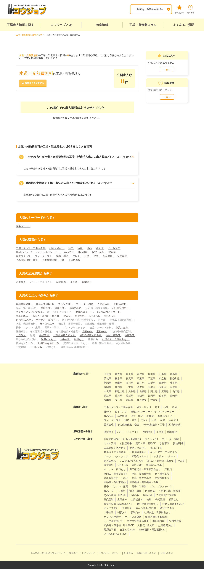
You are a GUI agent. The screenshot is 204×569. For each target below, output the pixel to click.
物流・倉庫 (122, 327)
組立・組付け (56, 248)
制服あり (79, 339)
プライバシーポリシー (109, 553)
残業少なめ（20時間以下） (118, 503)
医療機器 (150, 490)
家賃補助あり (162, 478)
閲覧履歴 (190, 9)
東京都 (162, 378)
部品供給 (83, 252)
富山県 (118, 382)
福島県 (173, 374)
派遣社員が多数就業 (156, 516)
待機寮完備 (175, 521)
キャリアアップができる (29, 311)
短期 (149, 499)
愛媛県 (129, 395)
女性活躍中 (120, 304)
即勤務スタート (84, 311)
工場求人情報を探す (20, 25)
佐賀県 (162, 395)
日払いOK (95, 315)
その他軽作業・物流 (27, 260)
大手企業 (65, 339)
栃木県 (118, 378)
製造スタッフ (23, 256)
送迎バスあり (48, 339)
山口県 (176, 391)
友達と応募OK (127, 529)
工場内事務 (74, 260)
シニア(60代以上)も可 (131, 460)
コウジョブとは (61, 25)
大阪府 (162, 387)
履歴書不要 (110, 529)
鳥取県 (132, 391)
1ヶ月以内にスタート (109, 311)
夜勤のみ (101, 331)
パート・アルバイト (128, 431)
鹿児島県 (142, 400)
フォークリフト (43, 256)
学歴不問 (46, 308)
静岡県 (107, 387)
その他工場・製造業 (169, 490)
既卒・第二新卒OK (146, 443)
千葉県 (151, 378)
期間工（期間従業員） (116, 473)
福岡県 (151, 395)
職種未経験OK (24, 304)
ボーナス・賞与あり (47, 319)
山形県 (162, 374)
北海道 (107, 374)
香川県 (118, 395)
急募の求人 (22, 315)
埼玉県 (140, 378)
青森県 (118, 374)
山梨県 (151, 382)
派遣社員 (21, 282)
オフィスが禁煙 (112, 516)
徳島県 (107, 395)
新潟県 (107, 382)
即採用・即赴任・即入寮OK (119, 525)
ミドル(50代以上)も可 (115, 534)
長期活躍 (44, 335)
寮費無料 (80, 315)
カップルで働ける (113, 521)
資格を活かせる (137, 447)
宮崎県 (129, 400)
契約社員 (61, 282)
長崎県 (173, 395)
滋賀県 (140, 387)
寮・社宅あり (47, 323)
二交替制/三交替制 (166, 495)
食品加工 (69, 252)
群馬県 (129, 378)
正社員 (74, 282)
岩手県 (129, 374)
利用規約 (128, 553)
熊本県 (107, 400)
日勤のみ (87, 331)
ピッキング (114, 248)
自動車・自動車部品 (115, 482)
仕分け (100, 248)
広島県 (165, 391)
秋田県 (151, 374)
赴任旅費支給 (165, 525)
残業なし (173, 499)
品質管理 (122, 256)
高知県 (140, 395)
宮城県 (140, 374)
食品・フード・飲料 (115, 490)
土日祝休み (36, 347)
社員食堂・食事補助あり (115, 339)
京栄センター (23, 226)
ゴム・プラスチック (161, 486)
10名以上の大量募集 (115, 452)
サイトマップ (88, 553)
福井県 (140, 382)
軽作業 (112, 252)
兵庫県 (173, 387)
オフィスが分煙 (133, 516)
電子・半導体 (139, 486)
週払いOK (110, 315)
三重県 (129, 387)
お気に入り (179, 9)
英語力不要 (75, 308)
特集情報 (102, 25)
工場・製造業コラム (142, 25)
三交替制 (109, 499)
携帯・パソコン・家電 (116, 486)
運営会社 (73, 553)
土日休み (21, 335)
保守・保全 (98, 252)
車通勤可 (130, 335)
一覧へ (167, 69)
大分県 (118, 400)
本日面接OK (159, 521)
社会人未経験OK (45, 304)
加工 (71, 248)
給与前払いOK (24, 319)
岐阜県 (173, 382)
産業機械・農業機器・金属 (143, 482)
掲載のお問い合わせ (146, 553)
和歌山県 (120, 391)
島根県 (143, 391)
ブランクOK (65, 304)
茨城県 (107, 378)
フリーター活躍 (84, 304)
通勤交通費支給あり (91, 335)
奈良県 (107, 391)
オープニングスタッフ (116, 456)
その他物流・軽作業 (115, 495)
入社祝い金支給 (146, 525)
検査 (80, 248)
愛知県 (118, 387)
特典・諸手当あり (141, 478)
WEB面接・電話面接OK (152, 529)
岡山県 (154, 391)
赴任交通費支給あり (64, 335)
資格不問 (60, 308)
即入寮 (67, 315)
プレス (77, 256)
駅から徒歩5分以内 (146, 508)
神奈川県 (175, 378)
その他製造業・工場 (53, 260)
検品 (89, 248)
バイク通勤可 (113, 335)
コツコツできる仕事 (138, 521)
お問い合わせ (166, 553)
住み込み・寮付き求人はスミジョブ (48, 553)
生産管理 (108, 256)
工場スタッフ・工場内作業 (31, 248)
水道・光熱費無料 (141, 473)
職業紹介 (87, 282)
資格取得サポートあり (116, 478)
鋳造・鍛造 (62, 256)
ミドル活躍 (103, 304)
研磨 (87, 256)
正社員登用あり (120, 308)
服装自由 (135, 512)
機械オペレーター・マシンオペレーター (38, 252)
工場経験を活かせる (48, 343)
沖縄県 (154, 400)
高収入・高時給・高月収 (46, 315)
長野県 (162, 382)
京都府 (151, 387)
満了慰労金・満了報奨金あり (145, 469)
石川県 (129, 382)
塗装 (96, 256)
